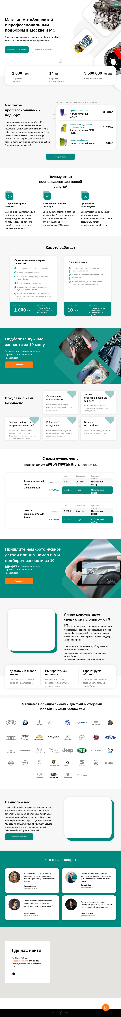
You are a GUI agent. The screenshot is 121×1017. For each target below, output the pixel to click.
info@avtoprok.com (20, 961)
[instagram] (13, 973)
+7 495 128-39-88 (19, 958)
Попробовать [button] (60, 157)
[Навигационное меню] (116, 4)
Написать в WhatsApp (44, 50)
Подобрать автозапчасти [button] (17, 50)
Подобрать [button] (19, 365)
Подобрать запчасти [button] (19, 837)
